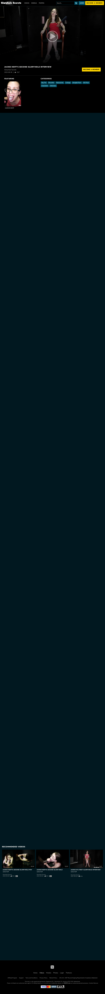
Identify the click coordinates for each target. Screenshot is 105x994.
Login (82, 3)
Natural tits (59, 83)
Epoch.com (16, 983)
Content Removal (93, 983)
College (68, 83)
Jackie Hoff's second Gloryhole (50, 870)
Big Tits (44, 83)
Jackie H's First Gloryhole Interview (86, 870)
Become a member (95, 3)
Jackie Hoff (9, 108)
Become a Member (91, 69)
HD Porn (86, 83)
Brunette (51, 83)
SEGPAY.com (67, 983)
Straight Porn (76, 83)
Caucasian (45, 86)
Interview (53, 86)
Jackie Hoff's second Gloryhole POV (17, 870)
